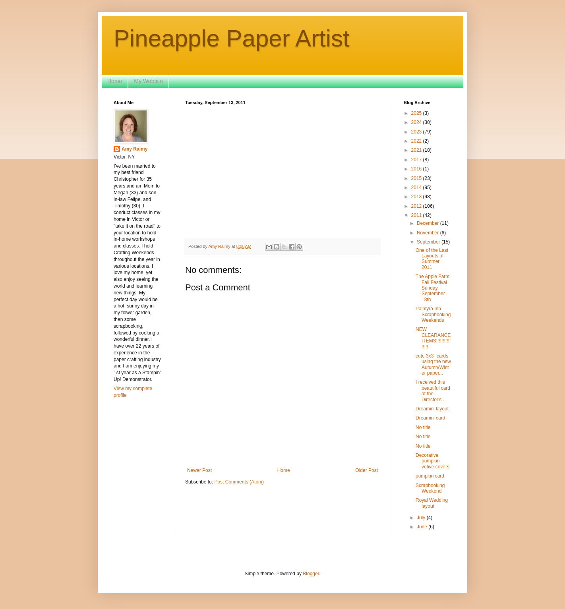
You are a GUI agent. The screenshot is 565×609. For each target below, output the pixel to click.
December (428, 223)
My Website (148, 81)
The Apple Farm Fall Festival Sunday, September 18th (432, 288)
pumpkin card (430, 476)
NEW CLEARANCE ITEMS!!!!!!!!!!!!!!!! (433, 338)
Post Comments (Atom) (239, 482)
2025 (417, 113)
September (429, 242)
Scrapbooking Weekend (430, 488)
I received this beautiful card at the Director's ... (433, 390)
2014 (417, 187)
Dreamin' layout (432, 409)
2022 (417, 141)
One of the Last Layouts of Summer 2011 (432, 258)
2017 (417, 159)
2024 (417, 122)
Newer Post (199, 470)
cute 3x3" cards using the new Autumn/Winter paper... (433, 364)
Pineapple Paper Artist (232, 38)
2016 (417, 169)
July (422, 517)
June (422, 527)
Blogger (311, 573)
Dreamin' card (430, 418)
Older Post (366, 470)
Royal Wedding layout (432, 502)
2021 (417, 150)
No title (423, 427)
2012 (417, 206)
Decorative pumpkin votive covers (432, 461)
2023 (417, 132)
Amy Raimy (134, 149)
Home (114, 81)
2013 (417, 196)
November (428, 233)
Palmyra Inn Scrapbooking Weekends (433, 314)
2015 (417, 178)
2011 (417, 215)
